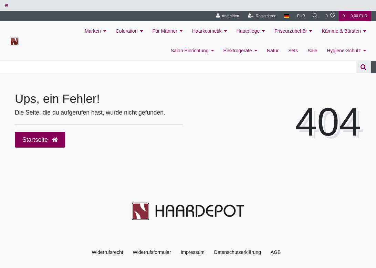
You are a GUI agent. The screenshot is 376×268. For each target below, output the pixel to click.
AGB (276, 252)
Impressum (193, 252)
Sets (293, 50)
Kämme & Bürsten (341, 31)
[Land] (285, 16)
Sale (312, 50)
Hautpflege (248, 31)
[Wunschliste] (330, 16)
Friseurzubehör (290, 31)
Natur (273, 50)
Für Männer (165, 31)
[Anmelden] (226, 16)
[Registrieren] (261, 16)
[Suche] (315, 16)
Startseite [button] (40, 139)
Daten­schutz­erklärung (237, 252)
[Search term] (178, 67)
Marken (93, 31)
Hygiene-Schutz (344, 50)
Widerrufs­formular (152, 252)
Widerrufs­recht (107, 252)
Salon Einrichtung (190, 50)
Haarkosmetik (207, 31)
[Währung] (300, 16)
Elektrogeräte (237, 50)
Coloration (127, 31)
